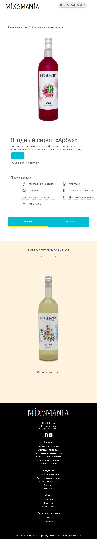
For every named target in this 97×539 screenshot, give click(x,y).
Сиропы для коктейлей (48, 446)
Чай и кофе (48, 488)
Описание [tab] (68, 221)
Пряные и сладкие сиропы (48, 457)
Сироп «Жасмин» (48, 372)
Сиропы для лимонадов (49, 450)
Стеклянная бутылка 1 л (24, 162)
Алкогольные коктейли (48, 474)
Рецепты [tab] (28, 221)
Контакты (48, 503)
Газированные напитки (48, 481)
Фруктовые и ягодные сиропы (47, 26)
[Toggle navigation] (91, 14)
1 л (17, 155)
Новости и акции (48, 506)
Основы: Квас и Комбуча (48, 460)
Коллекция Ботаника (48, 464)
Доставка (48, 521)
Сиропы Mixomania (17, 26)
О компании (48, 499)
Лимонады (48, 485)
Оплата (48, 517)
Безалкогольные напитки (48, 478)
